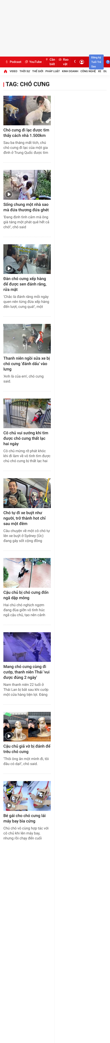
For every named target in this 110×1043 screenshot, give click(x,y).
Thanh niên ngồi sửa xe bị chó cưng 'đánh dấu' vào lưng (26, 364)
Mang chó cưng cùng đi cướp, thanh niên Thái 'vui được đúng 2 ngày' (26, 672)
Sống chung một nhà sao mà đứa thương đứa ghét (26, 207)
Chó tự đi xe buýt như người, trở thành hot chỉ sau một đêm (24, 518)
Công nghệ (88, 71)
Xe (99, 71)
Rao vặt (63, 62)
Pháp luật (52, 71)
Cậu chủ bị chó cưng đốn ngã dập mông (26, 595)
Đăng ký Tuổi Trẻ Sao (96, 62)
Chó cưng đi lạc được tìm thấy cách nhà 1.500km (26, 133)
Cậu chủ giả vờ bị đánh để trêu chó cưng (26, 749)
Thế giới (37, 71)
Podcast (13, 62)
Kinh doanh (70, 71)
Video (13, 71)
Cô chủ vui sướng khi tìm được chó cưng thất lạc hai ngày (25, 438)
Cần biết (50, 62)
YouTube (33, 62)
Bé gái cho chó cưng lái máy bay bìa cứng (24, 818)
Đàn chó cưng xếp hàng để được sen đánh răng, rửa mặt (24, 284)
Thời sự (25, 71)
